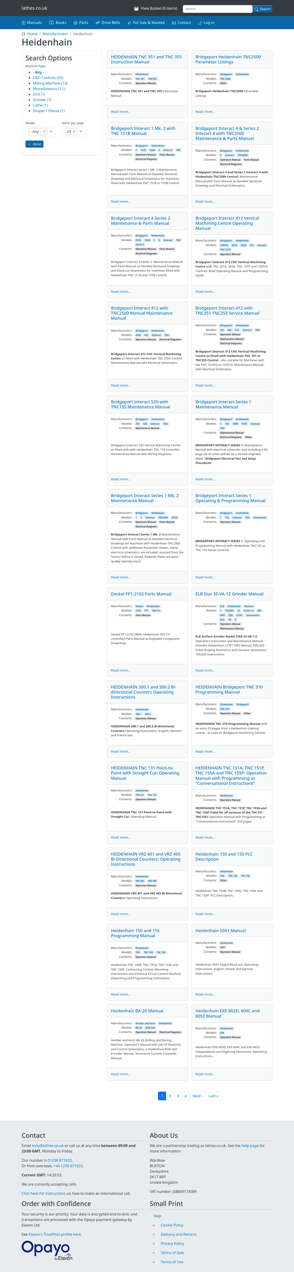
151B (143, 150)
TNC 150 (232, 875)
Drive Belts (111, 22)
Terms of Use (172, 1261)
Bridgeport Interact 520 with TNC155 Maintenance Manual (140, 404)
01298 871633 (60, 1160)
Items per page (73, 123)
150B (235, 423)
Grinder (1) (42, 99)
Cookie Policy (172, 1225)
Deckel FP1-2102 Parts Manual (141, 594)
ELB (222, 606)
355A (243, 245)
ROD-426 (150, 1027)
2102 (138, 610)
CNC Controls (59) (48, 77)
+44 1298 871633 (68, 1165)
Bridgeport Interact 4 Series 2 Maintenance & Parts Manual (140, 220)
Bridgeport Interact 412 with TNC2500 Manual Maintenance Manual (142, 313)
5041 (222, 947)
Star (222, 619)
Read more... (120, 111)
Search (265, 9)
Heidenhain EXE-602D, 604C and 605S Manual (227, 1013)
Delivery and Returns (179, 1234)
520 (145, 423)
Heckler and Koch (145, 1023)
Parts (83, 22)
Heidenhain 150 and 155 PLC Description (224, 856)
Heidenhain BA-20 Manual (137, 1010)
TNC (178, 150)
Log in (209, 22)
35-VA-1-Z (248, 610)
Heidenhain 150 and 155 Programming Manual (135, 933)
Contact (184, 22)
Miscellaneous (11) (49, 88)
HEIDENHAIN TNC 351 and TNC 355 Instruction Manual (146, 59)
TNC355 (152, 78)
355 (230, 330)
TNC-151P (225, 249)
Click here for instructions (44, 1193)
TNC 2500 (225, 78)
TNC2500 (242, 155)
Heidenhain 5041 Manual (220, 930)
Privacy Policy (172, 1243)
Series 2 (140, 244)
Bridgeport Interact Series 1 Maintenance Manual (223, 404)
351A (234, 245)
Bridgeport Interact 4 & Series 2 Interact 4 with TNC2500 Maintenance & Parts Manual (227, 133)
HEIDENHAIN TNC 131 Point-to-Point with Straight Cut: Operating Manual (145, 773)
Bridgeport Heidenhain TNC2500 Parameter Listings (228, 59)
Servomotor (252, 615)
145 (227, 423)
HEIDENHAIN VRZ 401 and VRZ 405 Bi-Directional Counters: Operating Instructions (146, 859)
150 (227, 517)
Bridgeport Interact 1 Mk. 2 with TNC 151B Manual (143, 130)
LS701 (239, 615)
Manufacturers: (121, 74)
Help (157, 1215)
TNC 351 (140, 78)
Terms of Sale (172, 1252)
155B (152, 150)
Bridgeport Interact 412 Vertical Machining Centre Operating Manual (227, 223)
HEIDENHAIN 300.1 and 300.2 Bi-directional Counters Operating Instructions (143, 692)
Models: (126, 79)
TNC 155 (245, 875)
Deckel (139, 606)
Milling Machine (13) (50, 83)
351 (222, 330)
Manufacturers (55, 33)
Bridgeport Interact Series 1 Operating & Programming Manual (230, 497)
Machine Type (35, 66)
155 (137, 423)
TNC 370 (224, 709)
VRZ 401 (140, 880)
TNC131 (156, 610)
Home (32, 33)
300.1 (138, 714)
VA (229, 619)
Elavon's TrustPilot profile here (55, 1234)
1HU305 (229, 610)
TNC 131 (152, 795)
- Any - (38, 72)
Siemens (249, 606)
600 (259, 610)
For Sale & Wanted (149, 22)
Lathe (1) (40, 105)
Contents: (125, 83)
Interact (168, 150)
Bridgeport (226, 74)
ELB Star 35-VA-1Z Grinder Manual (229, 594)
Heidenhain (142, 74)
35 (238, 610)
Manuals (34, 22)
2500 (138, 335)
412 (252, 245)
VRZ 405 (152, 880)
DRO (222, 615)
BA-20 (139, 1027)
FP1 (146, 610)
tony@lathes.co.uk (48, 1145)
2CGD (175, 517)
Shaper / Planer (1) (49, 110)
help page (250, 1145)
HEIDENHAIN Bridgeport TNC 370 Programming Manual (229, 689)
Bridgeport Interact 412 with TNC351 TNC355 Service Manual (227, 310)
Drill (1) (39, 94)
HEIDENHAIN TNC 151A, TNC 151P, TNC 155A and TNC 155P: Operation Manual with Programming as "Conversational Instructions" (231, 775)
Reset (37, 144)
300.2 (148, 714)
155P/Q (224, 245)
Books (61, 22)
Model (29, 123)
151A (244, 423)
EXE (231, 615)
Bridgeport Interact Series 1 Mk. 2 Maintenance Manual (145, 497)
